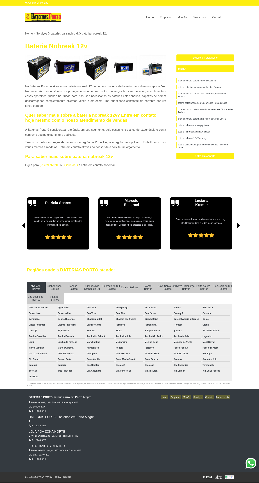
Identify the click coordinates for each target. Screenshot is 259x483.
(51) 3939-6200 (50, 165)
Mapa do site (223, 397)
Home (150, 17)
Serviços (198, 17)
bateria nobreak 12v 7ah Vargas (193, 142)
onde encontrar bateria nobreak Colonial (197, 81)
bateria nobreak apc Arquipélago (193, 128)
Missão (182, 17)
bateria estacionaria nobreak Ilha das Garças (199, 88)
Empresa (165, 17)
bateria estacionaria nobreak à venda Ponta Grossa (202, 105)
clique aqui (71, 165)
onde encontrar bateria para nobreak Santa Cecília (202, 122)
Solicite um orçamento (205, 58)
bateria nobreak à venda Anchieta (194, 135)
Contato (217, 17)
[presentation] (18, 240)
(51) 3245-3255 (37, 426)
